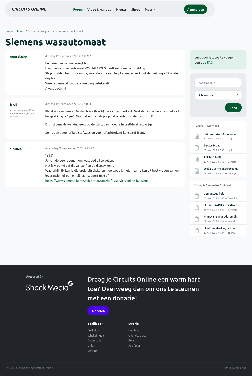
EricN (13, 104)
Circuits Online (15, 31)
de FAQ (208, 62)
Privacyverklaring (235, 367)
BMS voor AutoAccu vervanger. (223, 134)
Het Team (134, 330)
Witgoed (46, 31)
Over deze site (137, 335)
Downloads (94, 340)
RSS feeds (134, 345)
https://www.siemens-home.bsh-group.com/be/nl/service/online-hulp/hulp (97, 180)
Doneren (98, 310)
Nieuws (137, 14)
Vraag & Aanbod (116, 14)
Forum (94, 14)
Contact (92, 350)
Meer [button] (165, 14)
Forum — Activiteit (207, 125)
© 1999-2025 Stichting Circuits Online (29, 367)
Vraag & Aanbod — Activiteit (213, 185)
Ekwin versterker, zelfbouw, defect (226, 228)
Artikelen (93, 330)
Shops (151, 14)
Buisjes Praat (212, 145)
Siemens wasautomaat (69, 31)
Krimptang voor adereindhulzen (224, 216)
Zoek (233, 107)
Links (90, 345)
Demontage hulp (214, 193)
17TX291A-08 (212, 157)
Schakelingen (95, 335)
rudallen (15, 148)
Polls (131, 340)
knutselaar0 (18, 56)
